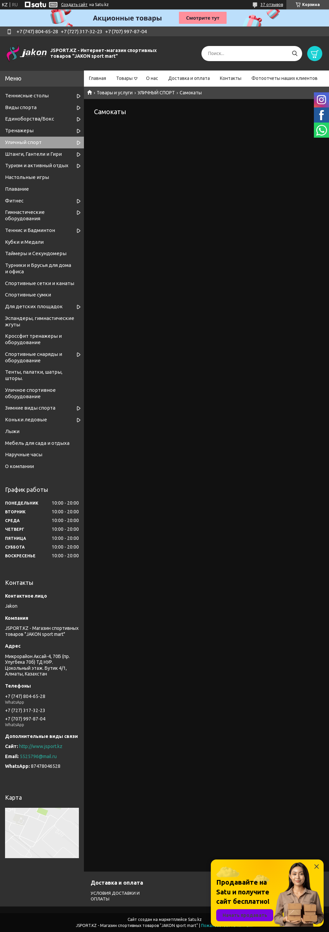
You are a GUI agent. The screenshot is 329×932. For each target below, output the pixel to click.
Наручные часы (23, 454)
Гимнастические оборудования (25, 215)
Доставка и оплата (189, 78)
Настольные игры (27, 177)
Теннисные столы (27, 95)
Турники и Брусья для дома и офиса (38, 268)
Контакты (230, 78)
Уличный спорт (23, 142)
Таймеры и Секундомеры (35, 253)
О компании (19, 466)
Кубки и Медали (24, 242)
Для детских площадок (34, 306)
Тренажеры (19, 130)
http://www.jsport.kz (40, 746)
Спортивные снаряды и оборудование (33, 357)
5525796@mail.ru (38, 756)
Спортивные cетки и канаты (39, 283)
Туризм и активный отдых (36, 165)
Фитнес (14, 200)
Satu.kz (195, 919)
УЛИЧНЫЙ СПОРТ (156, 92)
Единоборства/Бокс (29, 119)
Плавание (17, 189)
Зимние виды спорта (30, 408)
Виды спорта (21, 107)
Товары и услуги (115, 92)
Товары (124, 78)
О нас (152, 78)
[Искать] (294, 53)
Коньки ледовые (26, 419)
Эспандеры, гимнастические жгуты (39, 321)
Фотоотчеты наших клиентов (284, 78)
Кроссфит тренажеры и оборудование (33, 339)
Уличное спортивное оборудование (30, 393)
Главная (97, 78)
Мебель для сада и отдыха (37, 443)
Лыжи (12, 431)
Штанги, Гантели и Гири (33, 154)
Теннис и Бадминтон (30, 230)
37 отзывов (272, 4)
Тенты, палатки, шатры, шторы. (33, 375)
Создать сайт (74, 4)
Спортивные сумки (28, 294)
